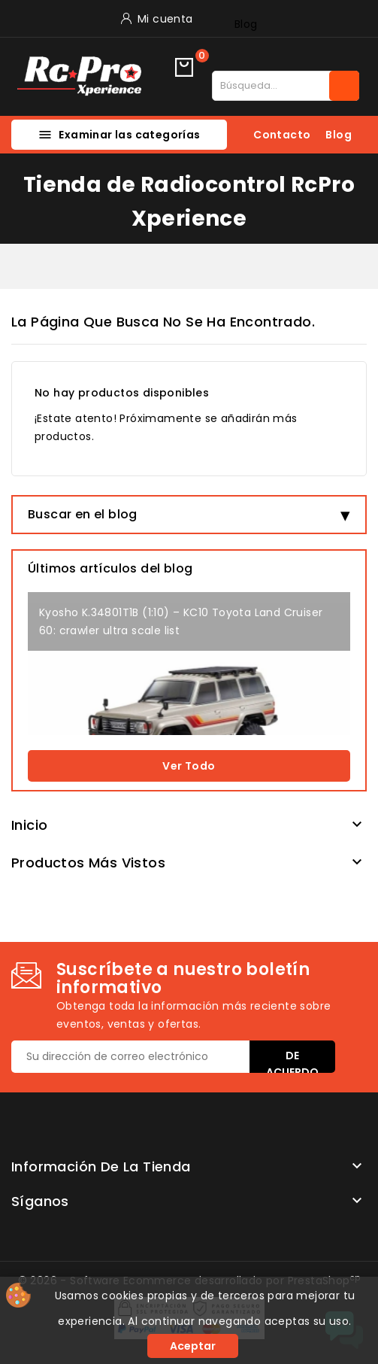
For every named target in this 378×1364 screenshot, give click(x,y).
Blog (246, 24)
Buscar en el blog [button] (83, 514)
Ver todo (188, 765)
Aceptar (193, 1345)
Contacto (281, 134)
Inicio (29, 825)
